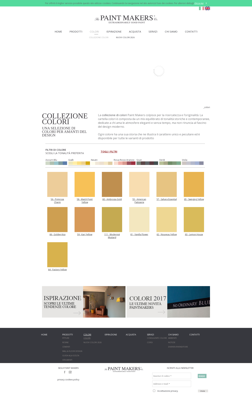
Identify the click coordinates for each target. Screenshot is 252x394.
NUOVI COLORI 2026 (125, 37)
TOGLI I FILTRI (109, 151)
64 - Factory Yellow (57, 269)
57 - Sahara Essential (167, 199)
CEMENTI (66, 347)
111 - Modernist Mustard (112, 236)
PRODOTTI (75, 31)
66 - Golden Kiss (57, 234)
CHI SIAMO (171, 31)
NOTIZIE (171, 342)
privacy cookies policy (68, 379)
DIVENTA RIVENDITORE (178, 347)
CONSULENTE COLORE (157, 338)
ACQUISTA (135, 31)
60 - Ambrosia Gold (112, 199)
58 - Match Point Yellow (85, 201)
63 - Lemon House (194, 234)
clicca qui (199, 3)
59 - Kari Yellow (84, 234)
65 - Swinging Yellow (194, 199)
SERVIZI (153, 31)
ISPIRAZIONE (113, 31)
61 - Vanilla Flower (139, 234)
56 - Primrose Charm (57, 201)
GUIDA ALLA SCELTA (70, 355)
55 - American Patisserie (139, 201)
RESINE (65, 342)
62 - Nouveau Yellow (167, 234)
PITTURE (65, 338)
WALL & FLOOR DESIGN (72, 351)
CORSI (150, 342)
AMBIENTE (172, 338)
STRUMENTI (67, 360)
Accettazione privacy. (167, 390)
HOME (58, 31)
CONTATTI (191, 31)
